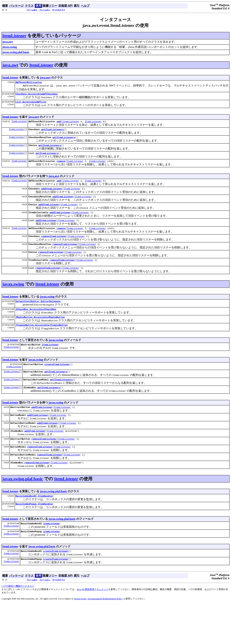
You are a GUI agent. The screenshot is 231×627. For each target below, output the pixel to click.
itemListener (50, 358)
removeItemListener (53, 245)
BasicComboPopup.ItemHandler (35, 525)
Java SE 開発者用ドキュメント (92, 613)
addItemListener (51, 194)
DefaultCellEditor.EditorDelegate (38, 313)
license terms (80, 622)
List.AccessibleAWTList (31, 103)
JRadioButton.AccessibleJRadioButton (40, 330)
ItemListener (14, 35)
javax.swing (13, 295)
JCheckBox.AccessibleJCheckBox (36, 321)
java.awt (10, 65)
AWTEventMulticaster (29, 82)
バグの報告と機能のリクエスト (17, 609)
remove (61, 166)
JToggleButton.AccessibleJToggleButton (42, 338)
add (59, 123)
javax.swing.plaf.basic (22, 499)
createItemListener (57, 378)
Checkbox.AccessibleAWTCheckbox (37, 95)
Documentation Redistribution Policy (105, 622)
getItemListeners (52, 132)
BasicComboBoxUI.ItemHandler (35, 517)
